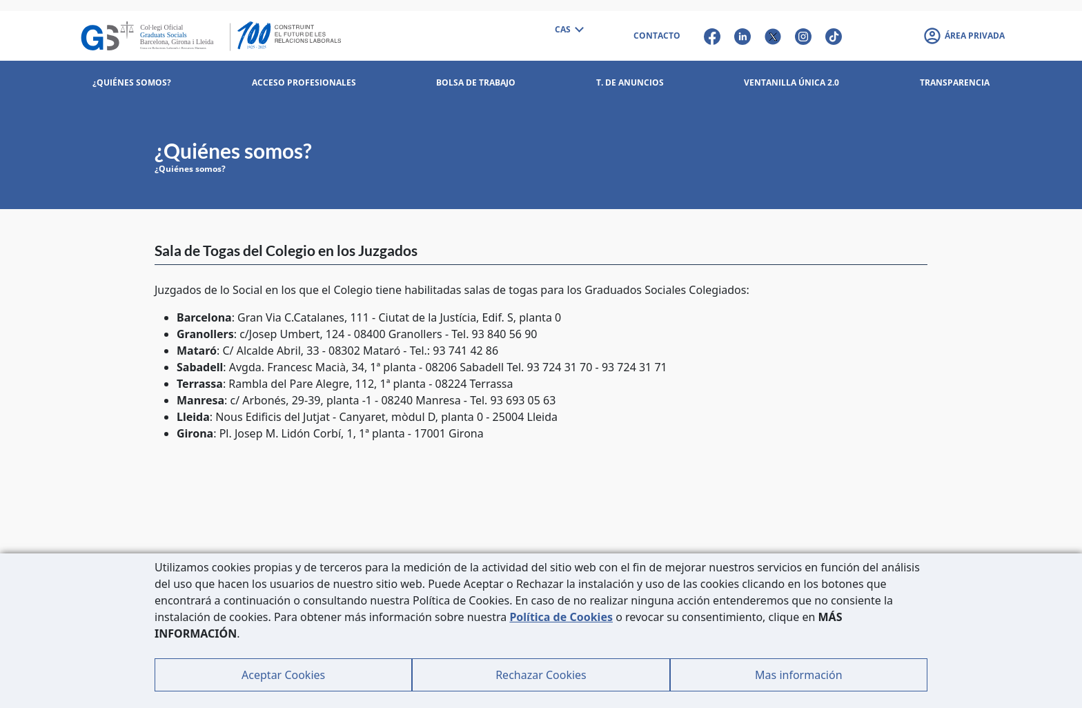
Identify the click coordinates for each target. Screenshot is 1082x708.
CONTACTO (656, 35)
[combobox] (568, 30)
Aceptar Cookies (283, 674)
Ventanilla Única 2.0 (791, 82)
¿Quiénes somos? (190, 169)
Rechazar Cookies (541, 674)
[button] (964, 36)
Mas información (798, 674)
